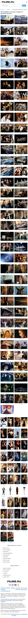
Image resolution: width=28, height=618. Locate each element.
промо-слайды (6, 569)
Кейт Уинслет (6, 548)
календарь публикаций (21, 589)
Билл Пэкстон (6, 560)
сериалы (18, 588)
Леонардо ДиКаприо (7, 553)
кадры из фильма (7, 568)
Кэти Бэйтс (5, 556)
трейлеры (3, 588)
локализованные (7, 575)
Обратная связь (16, 614)
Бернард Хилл (6, 555)
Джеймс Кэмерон (7, 558)
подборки (3, 589)
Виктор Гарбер (6, 562)
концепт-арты (6, 576)
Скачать (7, 24)
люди (25, 588)
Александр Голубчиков (6, 600)
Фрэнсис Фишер (6, 549)
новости (8, 588)
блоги (22, 588)
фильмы (13, 588)
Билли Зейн (6, 551)
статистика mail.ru (5, 591)
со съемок (5, 571)
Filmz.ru (16, 596)
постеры (5, 573)
